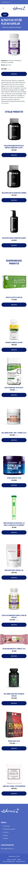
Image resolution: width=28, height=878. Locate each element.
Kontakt (14, 859)
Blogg (5, 835)
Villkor (19, 859)
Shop (4, 14)
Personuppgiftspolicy (9, 861)
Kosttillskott (17, 60)
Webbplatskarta (20, 861)
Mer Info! (14, 74)
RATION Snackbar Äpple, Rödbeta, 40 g (14, 649)
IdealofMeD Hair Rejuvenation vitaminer (14, 193)
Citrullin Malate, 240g (14, 478)
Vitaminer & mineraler (7, 62)
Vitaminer (11, 60)
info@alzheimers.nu (6, 2)
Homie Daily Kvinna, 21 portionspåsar (14, 786)
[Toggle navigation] (3, 8)
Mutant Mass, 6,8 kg (14, 741)
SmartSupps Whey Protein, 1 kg (14, 570)
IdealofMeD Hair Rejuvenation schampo (14, 238)
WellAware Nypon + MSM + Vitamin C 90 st (14, 433)
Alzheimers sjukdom (9, 829)
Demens (6, 832)
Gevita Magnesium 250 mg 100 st (14, 387)
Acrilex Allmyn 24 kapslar (14, 297)
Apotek (6, 838)
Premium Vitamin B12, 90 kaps (14, 342)
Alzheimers (7, 826)
